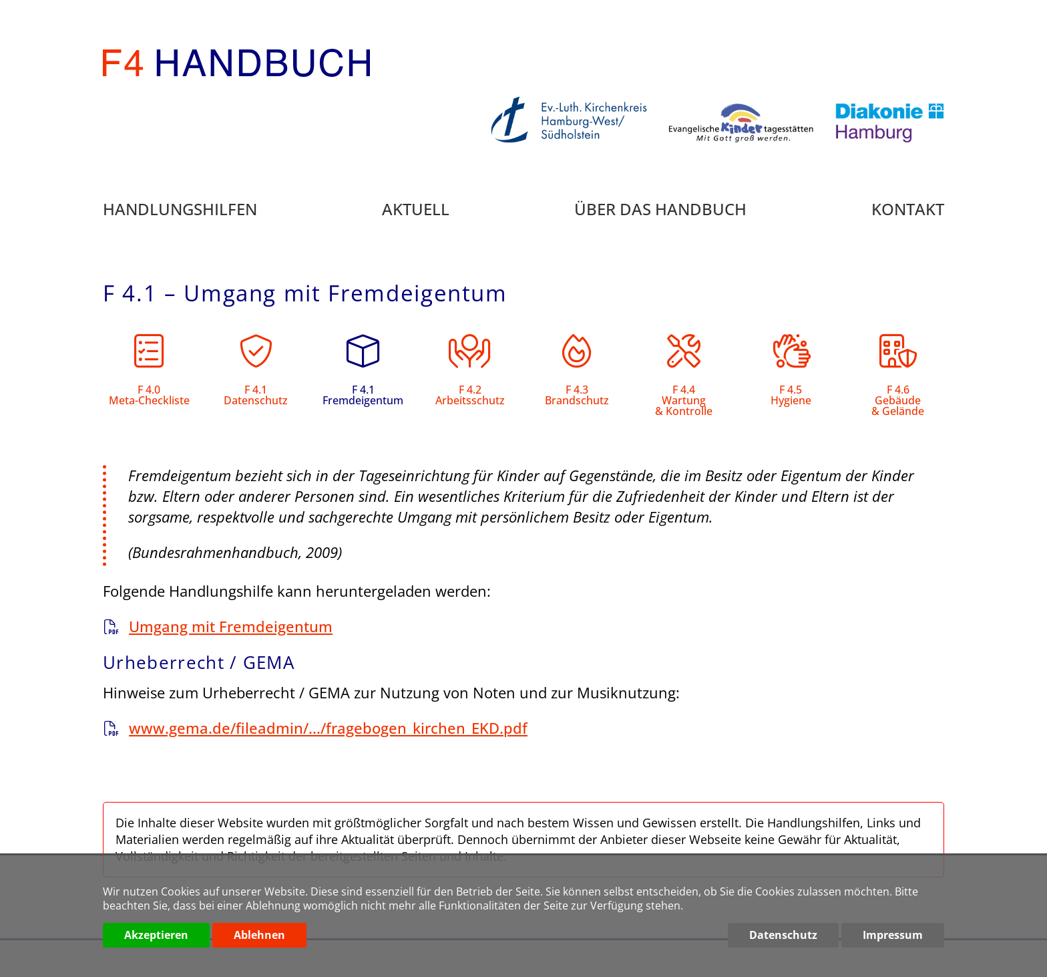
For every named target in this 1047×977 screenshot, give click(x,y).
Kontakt (907, 210)
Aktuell (415, 210)
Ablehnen (259, 935)
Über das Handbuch (660, 210)
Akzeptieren (156, 935)
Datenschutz (783, 935)
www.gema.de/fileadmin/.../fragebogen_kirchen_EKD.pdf (328, 728)
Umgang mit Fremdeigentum (231, 626)
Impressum (893, 935)
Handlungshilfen (180, 210)
